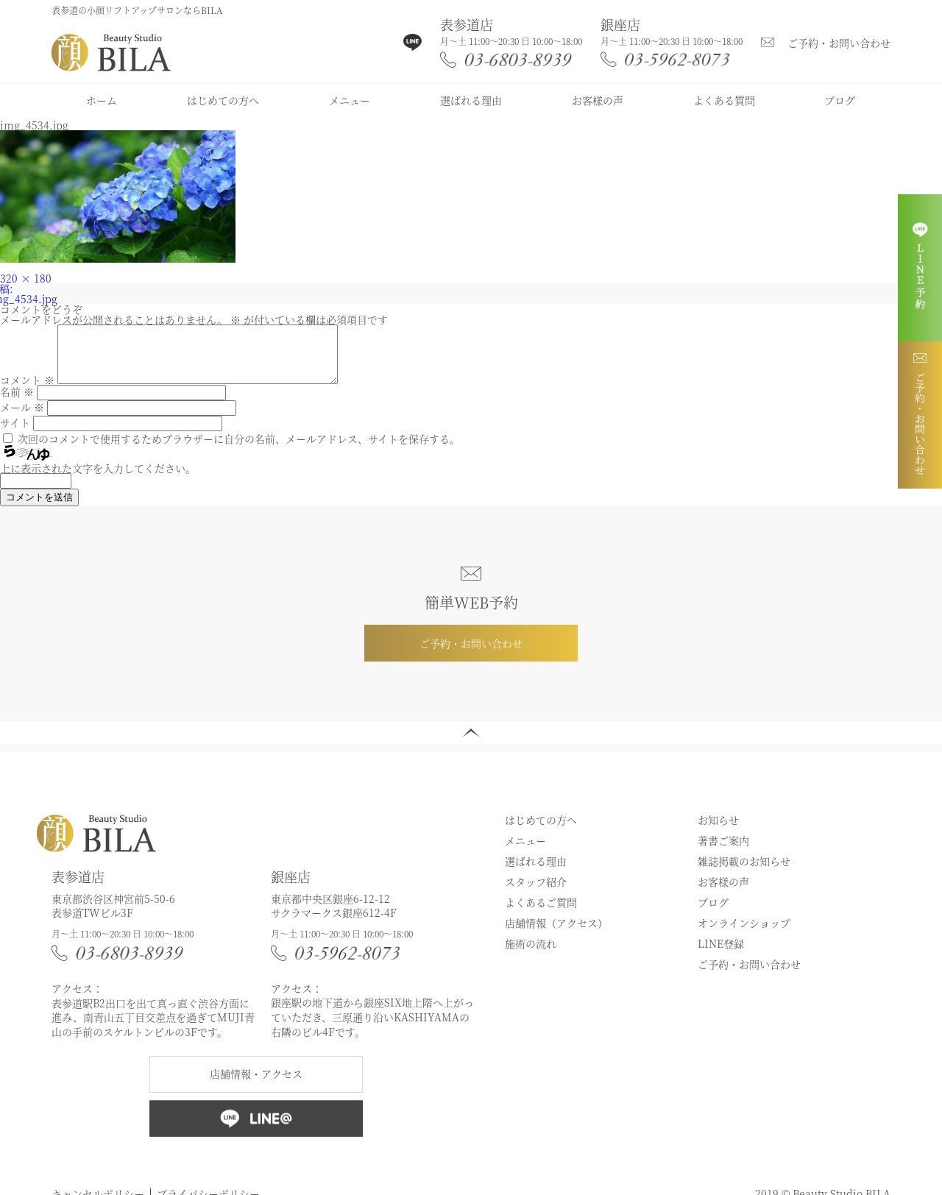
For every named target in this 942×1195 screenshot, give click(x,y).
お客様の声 (597, 100)
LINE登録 (721, 954)
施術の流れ (530, 954)
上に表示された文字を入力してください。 (98, 479)
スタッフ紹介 (536, 892)
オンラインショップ (744, 933)
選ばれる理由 (471, 100)
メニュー (349, 100)
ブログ (839, 100)
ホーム (101, 100)
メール (22, 418)
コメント (27, 390)
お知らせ (718, 830)
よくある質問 (724, 100)
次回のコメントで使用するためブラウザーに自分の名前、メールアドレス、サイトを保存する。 (239, 449)
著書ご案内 (723, 851)
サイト (15, 433)
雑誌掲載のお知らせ (744, 872)
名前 (17, 402)
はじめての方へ (223, 100)
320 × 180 (26, 278)
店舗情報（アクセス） (556, 933)
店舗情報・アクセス (256, 1084)
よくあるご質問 (541, 913)
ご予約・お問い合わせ (838, 43)
